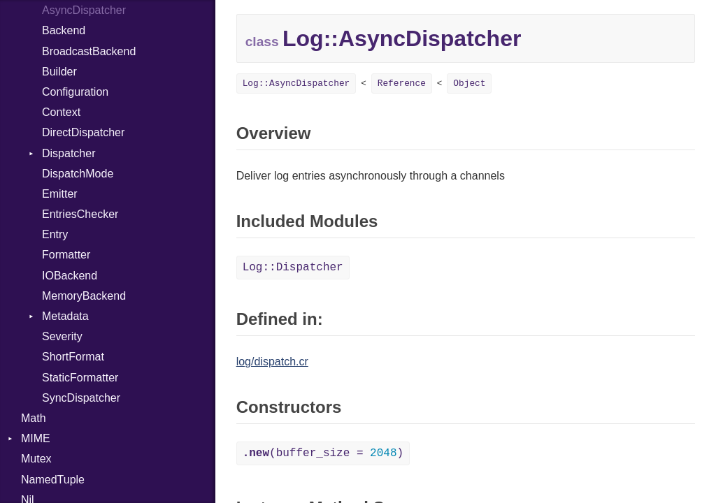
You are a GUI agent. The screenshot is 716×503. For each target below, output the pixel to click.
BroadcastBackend (89, 51)
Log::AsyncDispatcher (296, 83)
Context (61, 112)
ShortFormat (73, 357)
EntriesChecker (80, 214)
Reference (402, 83)
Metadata (65, 316)
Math (33, 418)
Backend (63, 30)
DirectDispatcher (83, 132)
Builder (59, 72)
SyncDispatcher (81, 398)
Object (469, 83)
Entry (55, 234)
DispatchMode (77, 174)
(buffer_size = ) (323, 453)
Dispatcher (68, 153)
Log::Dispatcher (293, 267)
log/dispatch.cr (272, 361)
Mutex (36, 459)
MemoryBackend (84, 296)
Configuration (75, 92)
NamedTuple (53, 480)
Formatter (66, 255)
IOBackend (69, 276)
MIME (35, 438)
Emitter (60, 194)
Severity (62, 336)
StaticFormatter (80, 378)
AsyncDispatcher (84, 10)
